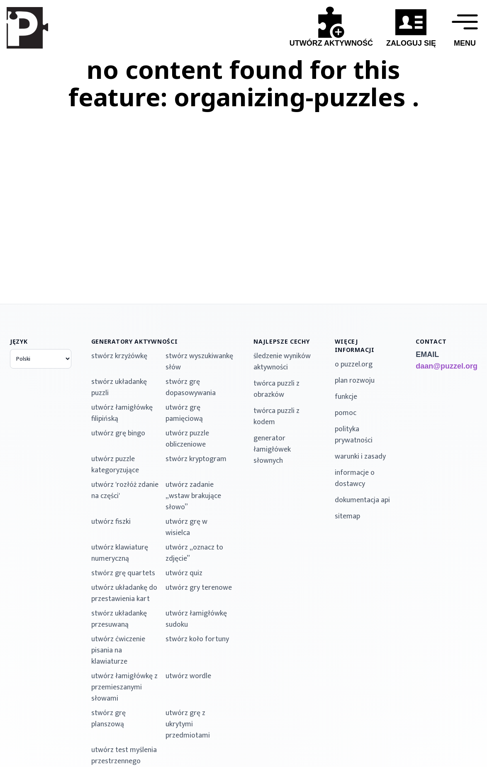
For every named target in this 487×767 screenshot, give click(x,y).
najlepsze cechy (281, 341)
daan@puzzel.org (446, 366)
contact (431, 341)
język (19, 341)
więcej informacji (355, 345)
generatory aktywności (134, 341)
